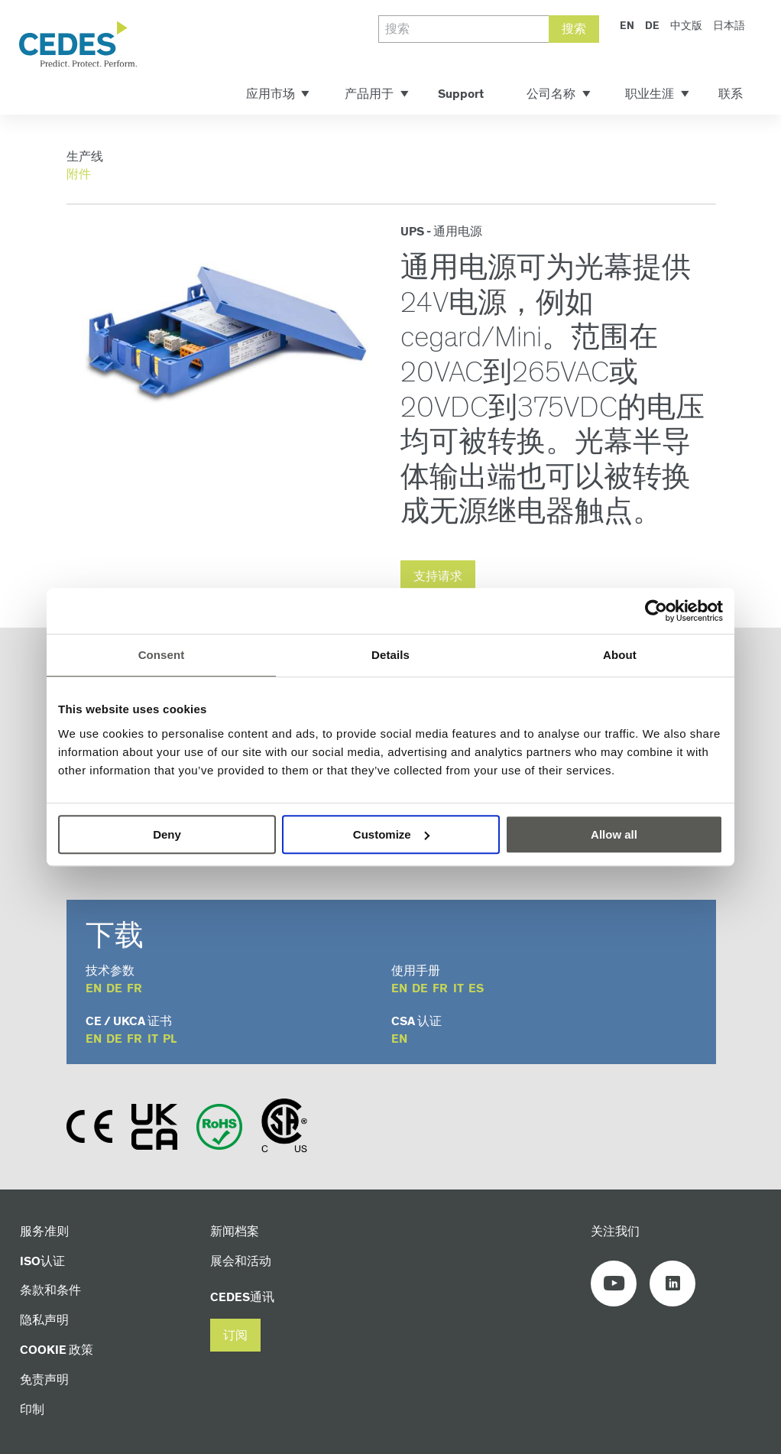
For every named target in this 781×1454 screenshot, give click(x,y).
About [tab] (620, 654)
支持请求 (437, 577)
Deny (167, 834)
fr (134, 989)
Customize (391, 834)
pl (170, 1039)
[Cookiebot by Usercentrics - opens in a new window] (656, 610)
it (458, 989)
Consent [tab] (161, 654)
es (476, 989)
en (94, 989)
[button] (235, 1335)
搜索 (574, 29)
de (114, 989)
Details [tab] (390, 654)
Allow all (614, 834)
